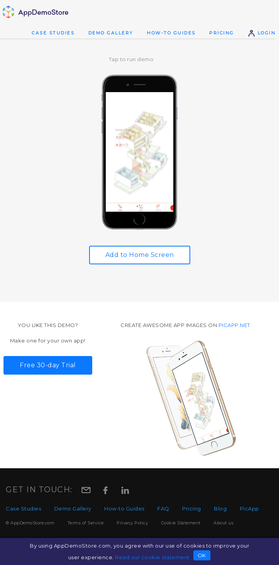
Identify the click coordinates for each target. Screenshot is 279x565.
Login (262, 33)
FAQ (163, 508)
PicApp (249, 508)
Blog (220, 508)
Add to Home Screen (139, 255)
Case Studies (53, 33)
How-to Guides (171, 33)
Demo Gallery (110, 33)
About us (223, 523)
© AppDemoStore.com (30, 523)
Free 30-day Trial (48, 365)
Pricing (221, 33)
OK (202, 555)
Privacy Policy (132, 523)
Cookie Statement (181, 523)
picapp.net (234, 325)
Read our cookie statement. (153, 557)
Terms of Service (85, 523)
